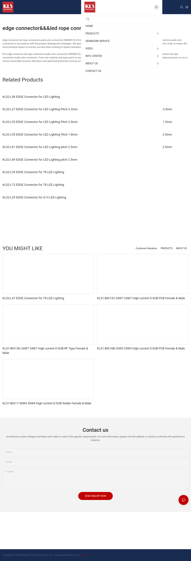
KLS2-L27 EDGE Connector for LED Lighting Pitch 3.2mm (40, 109)
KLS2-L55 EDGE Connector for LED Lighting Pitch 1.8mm (40, 134)
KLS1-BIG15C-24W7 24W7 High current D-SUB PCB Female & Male (141, 298)
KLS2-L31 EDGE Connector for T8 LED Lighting (128, 159)
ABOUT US (181, 248)
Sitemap (85, 555)
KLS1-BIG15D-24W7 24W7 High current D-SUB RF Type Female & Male (45, 351)
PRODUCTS (167, 248)
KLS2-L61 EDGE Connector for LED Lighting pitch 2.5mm (39, 147)
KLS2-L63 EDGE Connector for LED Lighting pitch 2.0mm (134, 147)
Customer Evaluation (146, 248)
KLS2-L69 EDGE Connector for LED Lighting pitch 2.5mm (39, 159)
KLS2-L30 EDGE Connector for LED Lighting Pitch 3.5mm (134, 109)
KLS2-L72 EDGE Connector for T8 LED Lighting (33, 184)
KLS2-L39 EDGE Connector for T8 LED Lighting (33, 172)
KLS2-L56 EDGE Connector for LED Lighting (31, 96)
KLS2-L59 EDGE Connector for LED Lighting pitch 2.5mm (134, 134)
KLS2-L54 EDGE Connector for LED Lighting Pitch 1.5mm (134, 122)
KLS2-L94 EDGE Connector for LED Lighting (125, 96)
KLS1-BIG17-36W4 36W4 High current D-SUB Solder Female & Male (46, 403)
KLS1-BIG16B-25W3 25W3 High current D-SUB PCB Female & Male (141, 348)
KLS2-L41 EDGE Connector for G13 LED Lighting (129, 184)
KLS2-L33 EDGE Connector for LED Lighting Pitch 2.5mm (40, 122)
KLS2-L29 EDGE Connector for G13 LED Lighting (34, 197)
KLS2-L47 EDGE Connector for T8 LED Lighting (128, 172)
